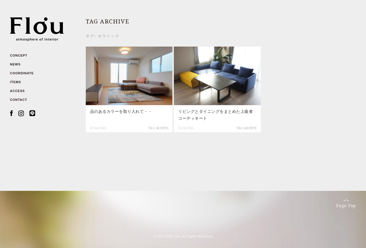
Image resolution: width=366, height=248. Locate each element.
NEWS (15, 64)
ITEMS (15, 82)
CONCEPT (18, 55)
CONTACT (18, 99)
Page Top (346, 203)
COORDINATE (22, 73)
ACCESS (17, 91)
